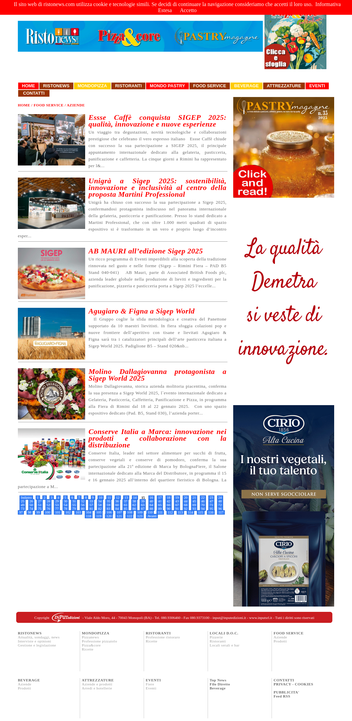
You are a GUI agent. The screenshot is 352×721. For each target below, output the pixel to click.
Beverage (246, 85)
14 (135, 497)
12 (117, 497)
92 (185, 509)
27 (39, 501)
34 (100, 501)
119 (98, 516)
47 (211, 501)
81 (91, 509)
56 (82, 505)
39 (142, 501)
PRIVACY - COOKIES (293, 684)
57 (91, 505)
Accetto (188, 10)
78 (65, 509)
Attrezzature (284, 85)
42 (168, 501)
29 (57, 501)
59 (108, 505)
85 (125, 509)
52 (48, 505)
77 (57, 509)
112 (170, 512)
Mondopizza (92, 85)
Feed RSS (282, 696)
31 (74, 501)
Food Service (209, 85)
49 (22, 505)
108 (129, 512)
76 (48, 509)
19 (177, 497)
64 (151, 505)
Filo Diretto (220, 684)
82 (100, 509)
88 (151, 509)
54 (65, 505)
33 (91, 501)
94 (203, 509)
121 (119, 516)
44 (185, 501)
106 (109, 512)
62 (134, 505)
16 (151, 497)
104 (88, 512)
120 (108, 516)
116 (210, 512)
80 (82, 509)
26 (31, 501)
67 (177, 505)
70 (203, 505)
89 (160, 509)
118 (88, 516)
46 (203, 501)
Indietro (26, 497)
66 (168, 505)
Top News (218, 680)
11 (109, 497)
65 (160, 505)
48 (220, 501)
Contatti (34, 93)
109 (139, 512)
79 (74, 509)
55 (74, 505)
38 (134, 501)
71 (211, 505)
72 (220, 505)
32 (82, 501)
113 (180, 512)
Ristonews (56, 85)
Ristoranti (128, 85)
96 (220, 509)
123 (139, 516)
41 (160, 501)
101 (57, 512)
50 (31, 505)
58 (100, 505)
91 (177, 509)
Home (28, 85)
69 (194, 505)
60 (117, 505)
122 (129, 516)
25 (22, 501)
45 (194, 501)
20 (185, 497)
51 (39, 505)
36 (117, 501)
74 (31, 509)
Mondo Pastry (167, 85)
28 (48, 501)
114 (190, 512)
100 (47, 512)
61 (125, 505)
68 (185, 505)
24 (220, 497)
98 (29, 512)
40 (151, 501)
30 (65, 501)
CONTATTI (284, 680)
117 (220, 512)
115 (200, 512)
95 (211, 509)
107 (119, 512)
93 (194, 509)
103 (78, 512)
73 (22, 509)
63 (142, 505)
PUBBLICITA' (286, 692)
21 (194, 497)
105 (98, 512)
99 (38, 512)
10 (100, 497)
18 (168, 497)
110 (150, 512)
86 (134, 509)
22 (203, 497)
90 (168, 509)
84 (117, 509)
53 (57, 505)
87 (142, 509)
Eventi (317, 85)
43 (177, 501)
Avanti (151, 516)
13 (126, 497)
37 (125, 501)
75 (39, 509)
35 (108, 501)
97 (21, 512)
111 (160, 512)
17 (160, 497)
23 (211, 497)
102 (68, 512)
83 (108, 509)
